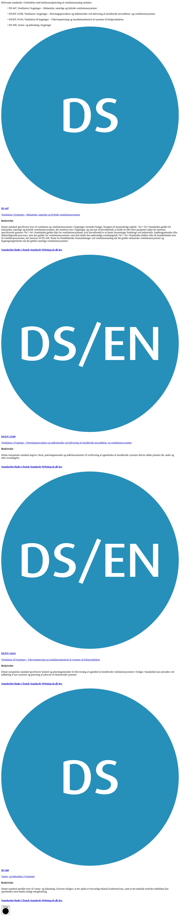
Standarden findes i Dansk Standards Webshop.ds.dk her (34, 249)
